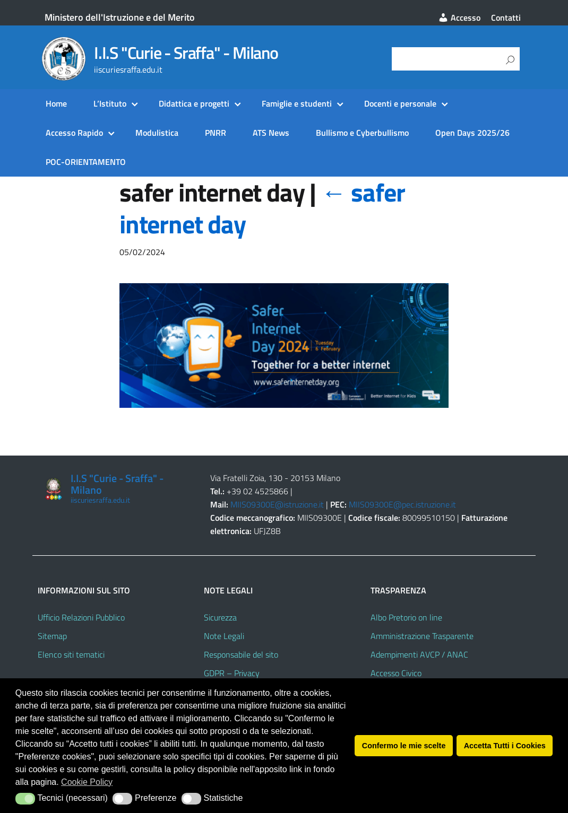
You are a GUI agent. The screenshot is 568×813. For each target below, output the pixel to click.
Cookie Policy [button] (87, 781)
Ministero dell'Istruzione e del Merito (120, 17)
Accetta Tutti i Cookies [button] (505, 745)
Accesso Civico (396, 673)
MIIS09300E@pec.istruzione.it (402, 504)
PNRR (215, 132)
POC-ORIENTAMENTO (86, 161)
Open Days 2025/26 (472, 132)
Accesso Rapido (74, 132)
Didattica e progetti (194, 103)
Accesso (459, 17)
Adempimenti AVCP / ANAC (419, 654)
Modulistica (156, 132)
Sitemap (52, 636)
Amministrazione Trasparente (422, 636)
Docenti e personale (400, 103)
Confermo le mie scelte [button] (404, 745)
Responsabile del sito (241, 654)
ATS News (271, 132)
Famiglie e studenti (297, 103)
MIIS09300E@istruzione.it (277, 504)
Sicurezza (220, 617)
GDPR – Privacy (232, 673)
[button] (25, 799)
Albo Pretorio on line (406, 617)
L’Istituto (109, 103)
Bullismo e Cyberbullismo (362, 132)
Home (56, 103)
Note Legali (224, 636)
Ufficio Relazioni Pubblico (81, 617)
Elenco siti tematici (71, 654)
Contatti (506, 17)
